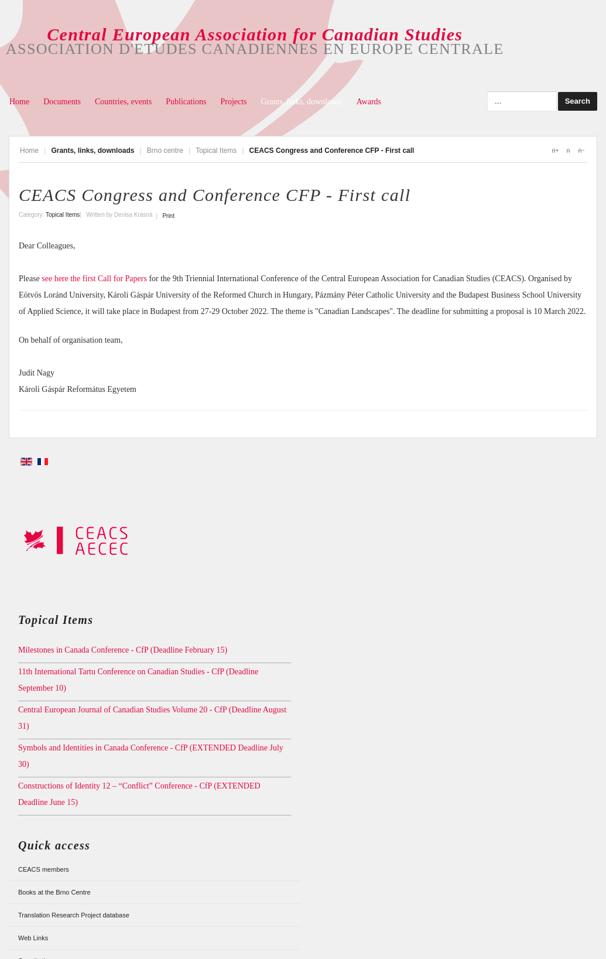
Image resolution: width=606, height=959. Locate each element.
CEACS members (43, 869)
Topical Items (216, 150)
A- (580, 150)
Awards (369, 101)
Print (168, 216)
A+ (555, 150)
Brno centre (165, 150)
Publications (186, 101)
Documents (62, 101)
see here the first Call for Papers (94, 278)
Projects (233, 101)
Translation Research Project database (73, 915)
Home (19, 101)
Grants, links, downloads (302, 101)
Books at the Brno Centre (54, 892)
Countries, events (123, 101)
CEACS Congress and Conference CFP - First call (214, 194)
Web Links (33, 937)
